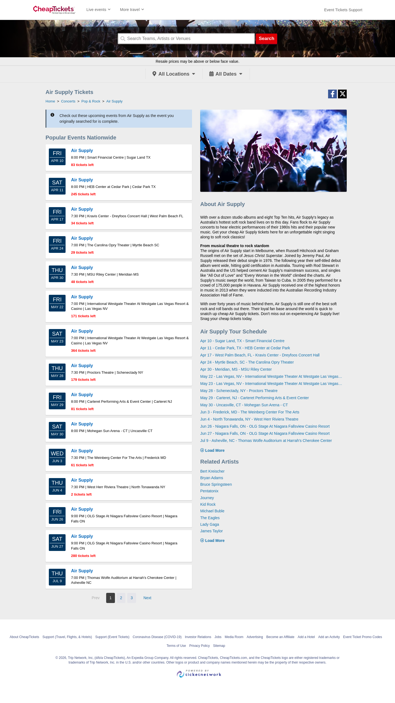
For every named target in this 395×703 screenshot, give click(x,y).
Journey (207, 498)
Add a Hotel (306, 637)
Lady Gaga (209, 524)
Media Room (234, 637)
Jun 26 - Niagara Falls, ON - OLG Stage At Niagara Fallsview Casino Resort (265, 426)
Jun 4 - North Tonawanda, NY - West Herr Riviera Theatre (249, 419)
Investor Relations (198, 637)
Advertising (255, 637)
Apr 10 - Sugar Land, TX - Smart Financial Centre (242, 341)
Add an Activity (329, 637)
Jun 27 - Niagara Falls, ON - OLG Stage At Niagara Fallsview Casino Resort (265, 433)
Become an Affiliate (280, 637)
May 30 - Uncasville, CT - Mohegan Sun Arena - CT (244, 405)
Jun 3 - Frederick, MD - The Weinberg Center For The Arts (249, 412)
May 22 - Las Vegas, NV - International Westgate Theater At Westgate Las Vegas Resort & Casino (271, 376)
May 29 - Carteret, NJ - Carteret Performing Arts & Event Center (254, 398)
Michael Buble (212, 511)
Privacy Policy (199, 646)
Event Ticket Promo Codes (362, 637)
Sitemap (219, 646)
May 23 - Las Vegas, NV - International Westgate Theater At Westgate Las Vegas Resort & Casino (271, 383)
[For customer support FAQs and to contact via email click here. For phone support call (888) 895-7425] (343, 9)
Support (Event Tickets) (112, 637)
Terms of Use (176, 646)
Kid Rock (208, 504)
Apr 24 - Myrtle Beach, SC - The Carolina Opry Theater (247, 362)
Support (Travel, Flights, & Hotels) (67, 637)
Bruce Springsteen (216, 484)
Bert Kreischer (212, 471)
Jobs (218, 637)
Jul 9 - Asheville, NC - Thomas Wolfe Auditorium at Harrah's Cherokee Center (266, 440)
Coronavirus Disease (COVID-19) (157, 637)
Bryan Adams (211, 478)
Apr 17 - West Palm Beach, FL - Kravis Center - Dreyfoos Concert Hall (260, 355)
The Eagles (210, 518)
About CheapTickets (24, 637)
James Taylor (211, 531)
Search (266, 38)
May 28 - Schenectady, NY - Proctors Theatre (239, 390)
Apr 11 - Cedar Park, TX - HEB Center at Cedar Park (245, 348)
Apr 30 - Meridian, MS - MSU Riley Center (236, 369)
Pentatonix (209, 491)
